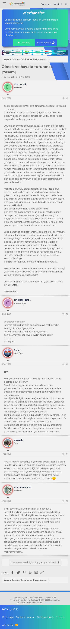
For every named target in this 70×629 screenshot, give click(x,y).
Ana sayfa (7, 624)
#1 (67, 98)
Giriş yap (24, 42)
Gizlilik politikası (45, 617)
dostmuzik (9, 77)
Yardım (60, 617)
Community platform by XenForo (35, 600)
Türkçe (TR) (10, 609)
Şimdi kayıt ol (46, 42)
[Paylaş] (63, 98)
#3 (67, 364)
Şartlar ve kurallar (25, 617)
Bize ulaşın (8, 617)
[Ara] (66, 4)
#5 (67, 501)
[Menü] (4, 4)
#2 (67, 314)
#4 (67, 454)
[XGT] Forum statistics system (35, 602)
